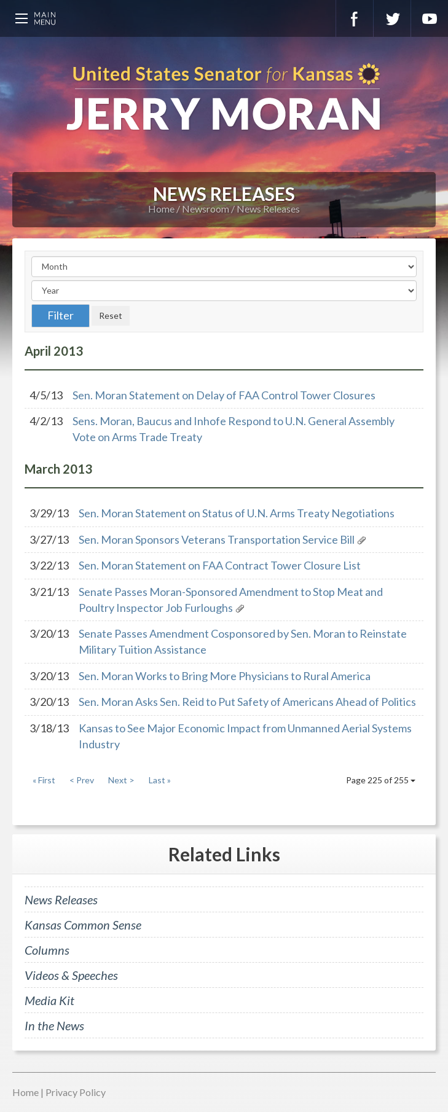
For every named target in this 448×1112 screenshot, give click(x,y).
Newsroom (205, 208)
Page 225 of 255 (380, 780)
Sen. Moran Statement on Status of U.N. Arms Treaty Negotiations (237, 513)
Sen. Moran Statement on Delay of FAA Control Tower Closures (224, 395)
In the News (54, 1025)
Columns (47, 949)
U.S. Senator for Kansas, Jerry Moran (224, 98)
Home (161, 208)
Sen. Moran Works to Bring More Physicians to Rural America (225, 676)
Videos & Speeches (71, 975)
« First (44, 780)
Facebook (354, 18)
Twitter (392, 18)
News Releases (268, 208)
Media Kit (49, 1000)
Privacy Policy (75, 1092)
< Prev (81, 780)
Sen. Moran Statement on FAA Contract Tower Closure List (220, 565)
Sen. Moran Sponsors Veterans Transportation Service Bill (217, 539)
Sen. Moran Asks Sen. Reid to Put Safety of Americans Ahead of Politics (247, 701)
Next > (121, 780)
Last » (160, 780)
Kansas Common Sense (83, 924)
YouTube (429, 18)
